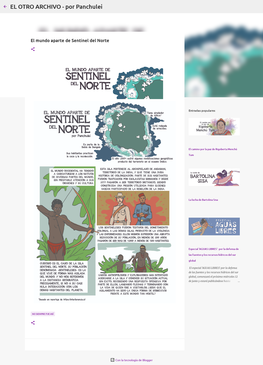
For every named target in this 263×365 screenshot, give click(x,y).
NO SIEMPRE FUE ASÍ (43, 313)
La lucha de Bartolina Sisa (203, 199)
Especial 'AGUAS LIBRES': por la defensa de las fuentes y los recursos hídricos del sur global (214, 254)
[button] (33, 49)
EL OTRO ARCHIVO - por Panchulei (56, 6)
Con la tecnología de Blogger (131, 360)
